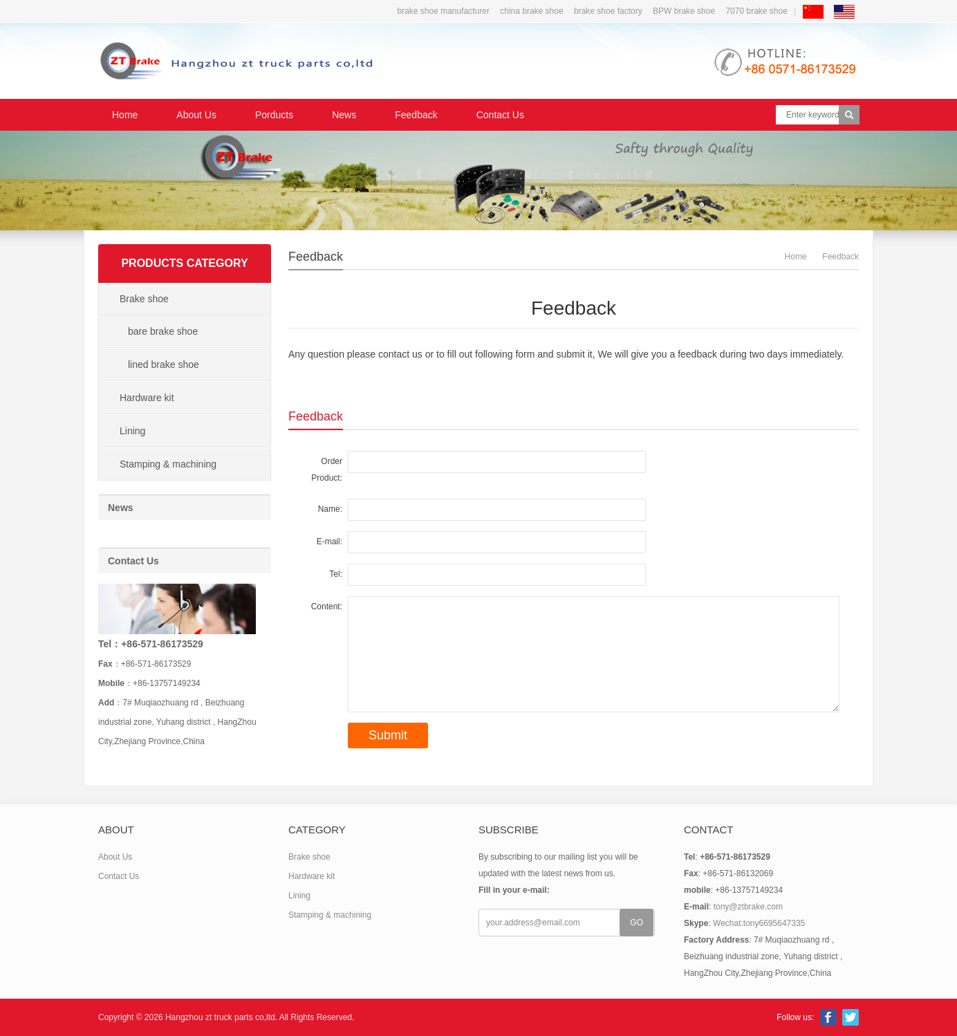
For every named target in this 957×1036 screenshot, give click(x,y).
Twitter (850, 1017)
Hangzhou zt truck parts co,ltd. (221, 1017)
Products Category (184, 263)
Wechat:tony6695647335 (759, 923)
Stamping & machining (168, 464)
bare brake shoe (163, 331)
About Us (196, 114)
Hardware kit (147, 397)
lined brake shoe (163, 364)
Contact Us (500, 114)
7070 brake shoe (756, 11)
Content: (326, 606)
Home (125, 114)
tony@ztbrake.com (748, 907)
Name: (330, 509)
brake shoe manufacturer (443, 11)
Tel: (335, 574)
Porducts (274, 114)
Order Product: (326, 469)
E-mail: (329, 541)
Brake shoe (144, 298)
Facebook (828, 1017)
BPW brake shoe (684, 11)
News (344, 114)
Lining (132, 430)
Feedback (416, 114)
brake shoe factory (608, 11)
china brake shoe (531, 11)
